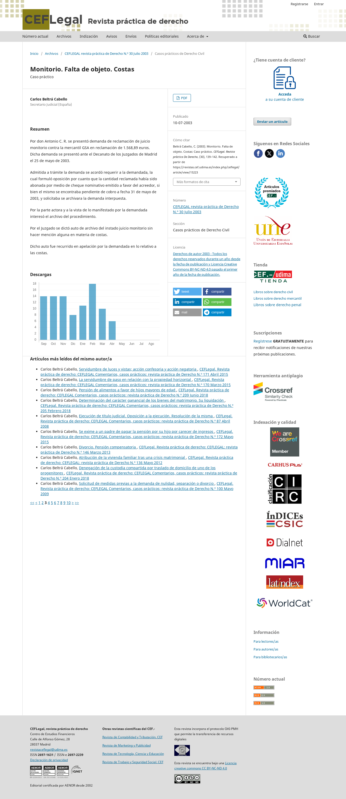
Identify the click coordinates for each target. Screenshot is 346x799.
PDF (183, 98)
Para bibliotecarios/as (270, 657)
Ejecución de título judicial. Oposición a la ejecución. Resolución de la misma (146, 415)
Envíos (131, 36)
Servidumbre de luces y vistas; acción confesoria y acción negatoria (138, 369)
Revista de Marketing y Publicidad (126, 745)
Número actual (35, 36)
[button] (187, 292)
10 (68, 502)
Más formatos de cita (193, 181)
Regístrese (263, 341)
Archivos (64, 36)
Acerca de (196, 36)
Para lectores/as (266, 641)
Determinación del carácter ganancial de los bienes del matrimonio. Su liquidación (152, 400)
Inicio (34, 53)
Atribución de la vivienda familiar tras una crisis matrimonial (132, 457)
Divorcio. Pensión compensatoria (108, 447)
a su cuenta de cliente (284, 94)
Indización (89, 36)
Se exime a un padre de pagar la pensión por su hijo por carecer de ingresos (146, 431)
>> (77, 502)
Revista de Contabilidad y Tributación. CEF (132, 737)
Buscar (311, 36)
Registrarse (299, 4)
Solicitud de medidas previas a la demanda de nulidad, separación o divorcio (147, 483)
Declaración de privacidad (49, 760)
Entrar (319, 4)
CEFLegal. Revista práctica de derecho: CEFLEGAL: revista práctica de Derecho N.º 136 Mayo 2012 (137, 460)
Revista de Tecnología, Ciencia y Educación (133, 753)
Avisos (111, 36)
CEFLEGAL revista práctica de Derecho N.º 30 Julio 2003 (106, 53)
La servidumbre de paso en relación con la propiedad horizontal (135, 379)
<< (32, 502)
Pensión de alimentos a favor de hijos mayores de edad (127, 389)
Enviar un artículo (272, 121)
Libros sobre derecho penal (277, 304)
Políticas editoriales (162, 36)
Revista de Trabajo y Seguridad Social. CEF (132, 762)
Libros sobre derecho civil (273, 292)
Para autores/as (266, 649)
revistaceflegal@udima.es (49, 749)
